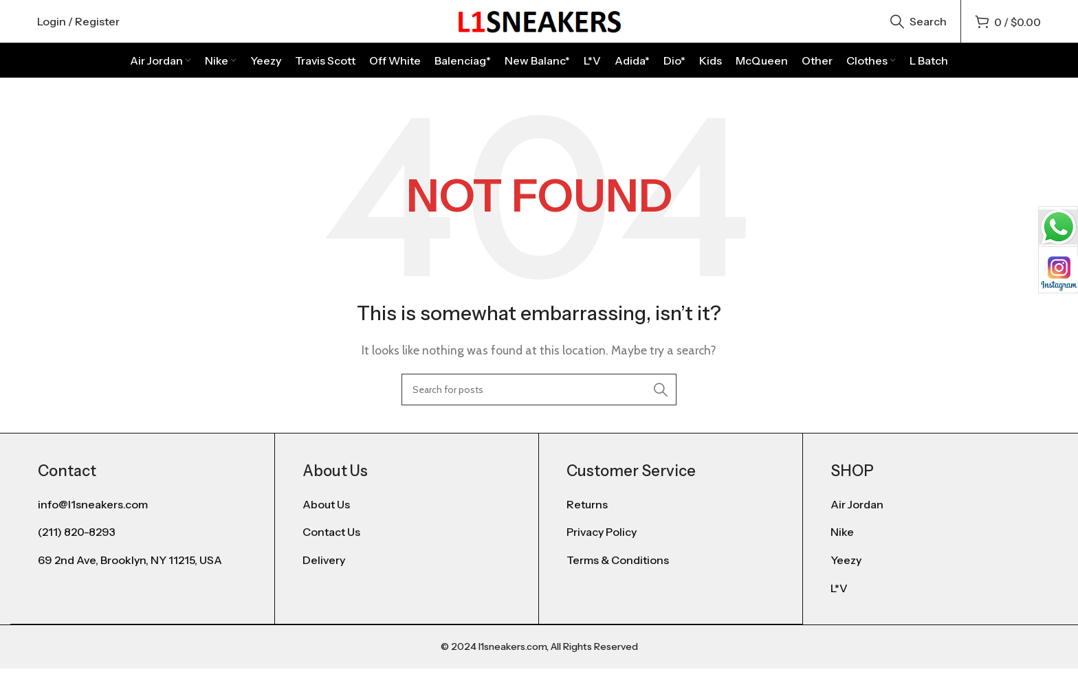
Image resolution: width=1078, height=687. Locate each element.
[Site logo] (539, 29)
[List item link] (406, 524)
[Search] (918, 31)
